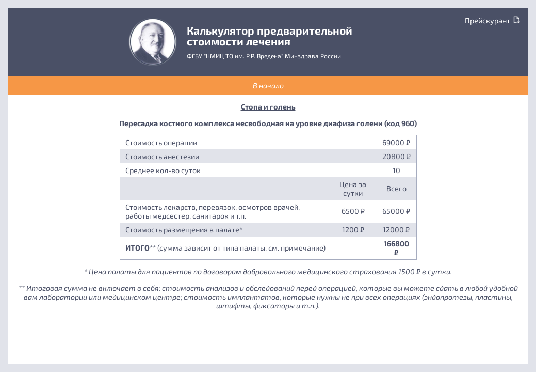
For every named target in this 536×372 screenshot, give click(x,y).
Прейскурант (492, 20)
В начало (268, 85)
